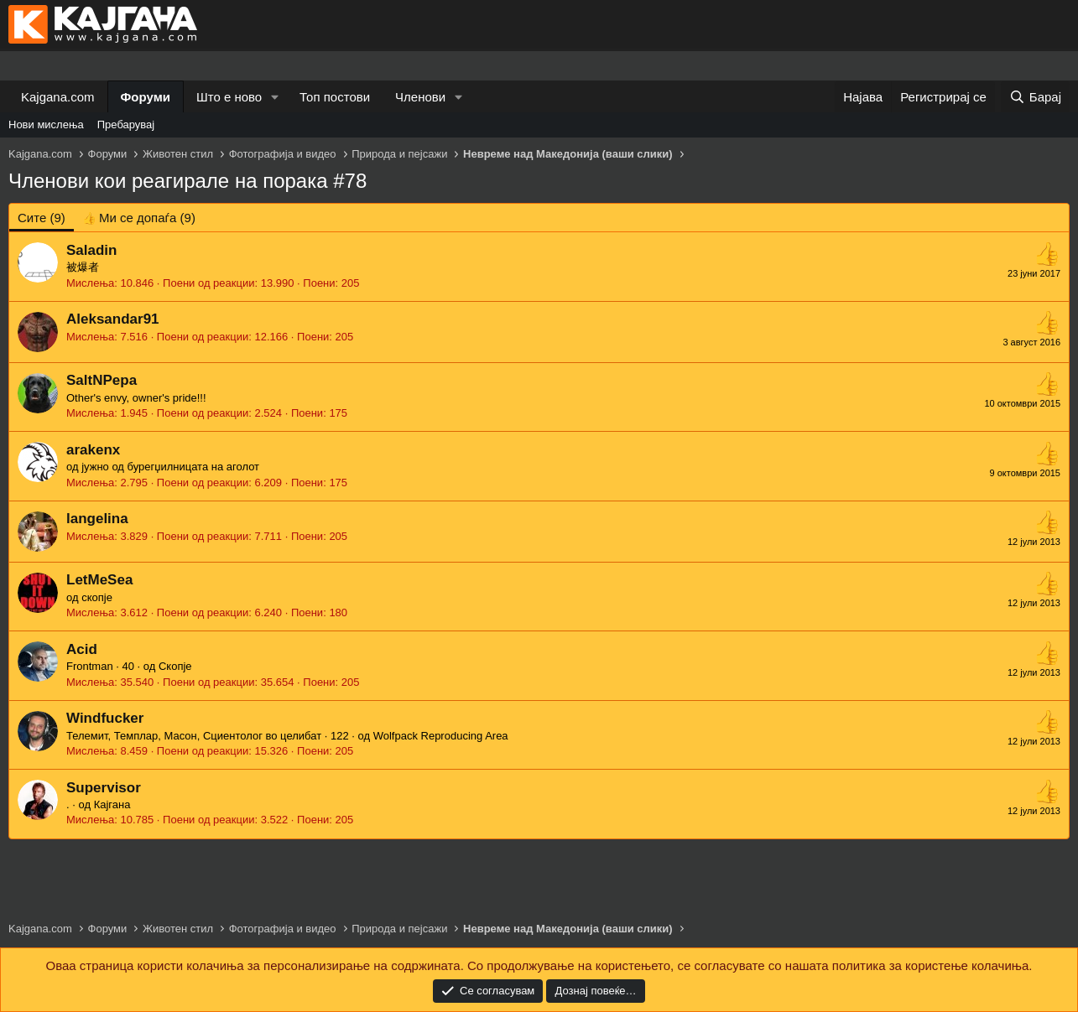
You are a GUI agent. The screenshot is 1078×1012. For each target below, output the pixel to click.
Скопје (175, 666)
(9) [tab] (41, 217)
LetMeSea (99, 580)
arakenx (93, 450)
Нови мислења (46, 124)
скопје (96, 597)
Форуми (145, 97)
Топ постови (334, 97)
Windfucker (104, 718)
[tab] (139, 217)
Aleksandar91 (112, 319)
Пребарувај (126, 124)
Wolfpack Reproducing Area (440, 735)
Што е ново (229, 97)
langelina (97, 519)
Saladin (91, 250)
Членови (420, 97)
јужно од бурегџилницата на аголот (170, 466)
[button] (275, 96)
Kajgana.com (58, 97)
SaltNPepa (101, 380)
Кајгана (112, 804)
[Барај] (1035, 96)
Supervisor (103, 788)
